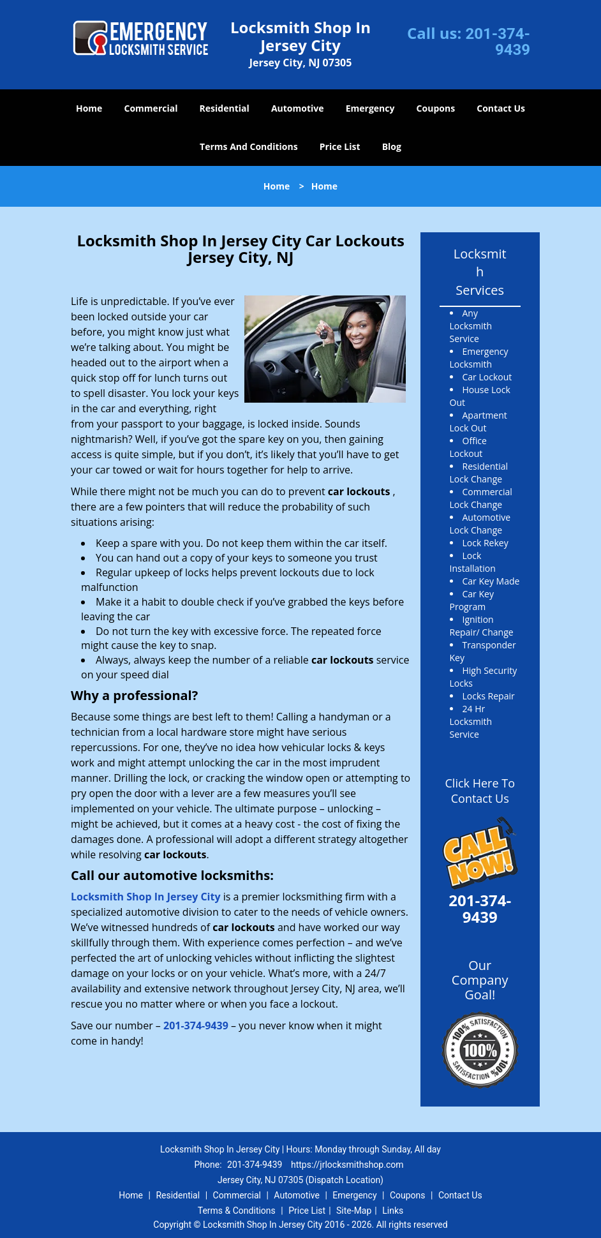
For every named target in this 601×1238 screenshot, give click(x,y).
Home (89, 108)
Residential (224, 108)
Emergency (370, 108)
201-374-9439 (497, 42)
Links (392, 1210)
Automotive (297, 108)
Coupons (436, 108)
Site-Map (353, 1210)
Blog (391, 146)
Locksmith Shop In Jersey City (146, 897)
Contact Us (501, 108)
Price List (340, 146)
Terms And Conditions (249, 146)
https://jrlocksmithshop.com (347, 1165)
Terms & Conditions (237, 1210)
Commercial (151, 108)
